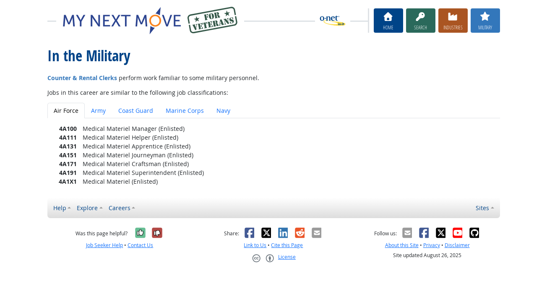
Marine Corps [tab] (185, 111)
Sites (482, 208)
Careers (119, 208)
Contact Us (140, 245)
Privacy (431, 245)
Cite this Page (287, 245)
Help (59, 208)
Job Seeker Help (104, 245)
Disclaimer (457, 245)
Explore (87, 208)
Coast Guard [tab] (135, 111)
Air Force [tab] (66, 111)
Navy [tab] (223, 111)
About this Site (402, 245)
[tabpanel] (273, 155)
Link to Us (255, 245)
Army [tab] (98, 111)
